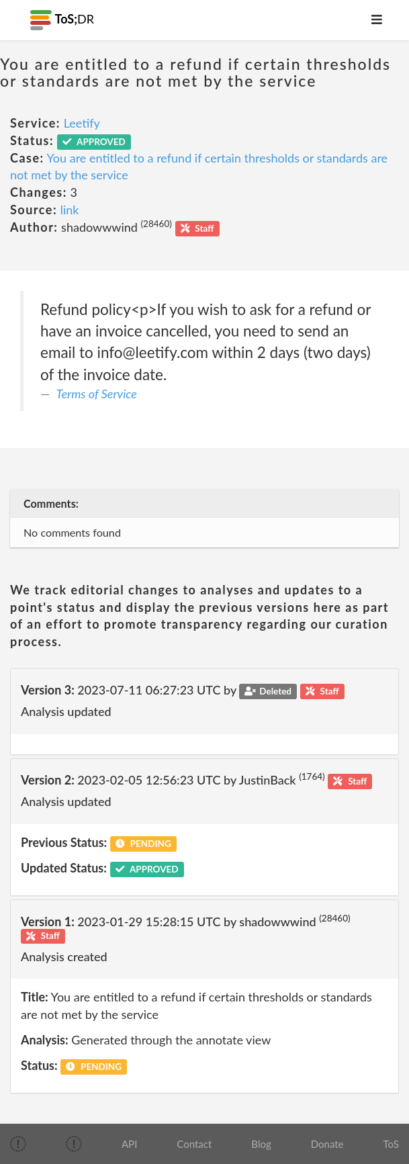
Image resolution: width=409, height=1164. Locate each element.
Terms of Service (96, 393)
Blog (261, 1144)
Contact (194, 1144)
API (129, 1144)
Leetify (82, 123)
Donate (327, 1144)
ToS (391, 1144)
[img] (18, 1144)
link (69, 209)
